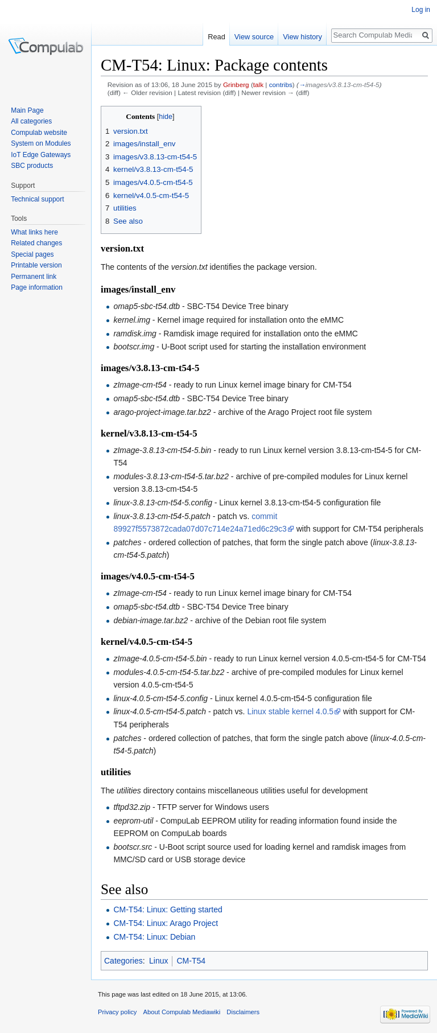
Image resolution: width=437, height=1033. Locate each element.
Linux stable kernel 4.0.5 (290, 711)
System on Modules (41, 143)
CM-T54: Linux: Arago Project (165, 923)
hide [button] (165, 117)
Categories (123, 960)
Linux (158, 960)
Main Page (27, 110)
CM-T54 (190, 960)
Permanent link (33, 277)
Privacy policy (117, 1012)
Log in (420, 10)
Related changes (36, 243)
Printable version (36, 265)
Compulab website (39, 133)
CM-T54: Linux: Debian (154, 936)
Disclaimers (242, 1012)
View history (302, 36)
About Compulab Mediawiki (182, 1012)
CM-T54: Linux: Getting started (167, 909)
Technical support (37, 199)
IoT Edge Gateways (41, 155)
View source (254, 36)
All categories (31, 121)
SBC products (32, 166)
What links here (34, 232)
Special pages (32, 254)
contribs (280, 84)
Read (216, 36)
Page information (37, 287)
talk (258, 84)
